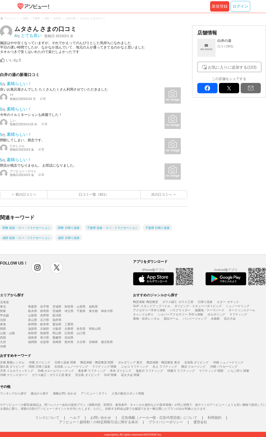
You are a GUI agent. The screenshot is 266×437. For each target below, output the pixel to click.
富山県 (32, 320)
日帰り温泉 (205, 302)
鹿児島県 (107, 342)
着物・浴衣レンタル (146, 318)
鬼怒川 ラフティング (149, 371)
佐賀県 (44, 342)
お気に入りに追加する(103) (232, 67)
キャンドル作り (143, 314)
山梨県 (32, 315)
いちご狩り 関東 (238, 371)
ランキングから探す (13, 393)
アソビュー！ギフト (94, 393)
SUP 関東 (110, 375)
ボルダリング (216, 314)
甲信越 (4, 315)
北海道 (4, 302)
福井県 (56, 320)
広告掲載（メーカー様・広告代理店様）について (159, 418)
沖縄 (3, 346)
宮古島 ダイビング (87, 375)
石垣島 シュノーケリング (71, 366)
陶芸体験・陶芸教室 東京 (163, 362)
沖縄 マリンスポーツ (13, 375)
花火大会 (230, 318)
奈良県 (81, 328)
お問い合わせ (100, 418)
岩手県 (44, 306)
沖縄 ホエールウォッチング (56, 371)
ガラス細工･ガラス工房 (177, 302)
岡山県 (56, 333)
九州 (3, 342)
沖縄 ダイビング (39, 362)
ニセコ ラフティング (134, 366)
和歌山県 (95, 328)
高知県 (69, 337)
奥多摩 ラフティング (91, 371)
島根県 (44, 333)
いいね (13, 60)
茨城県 (56, 311)
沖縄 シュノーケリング (228, 362)
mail (251, 88)
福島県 (93, 306)
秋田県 (69, 306)
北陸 (3, 320)
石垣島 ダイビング (196, 362)
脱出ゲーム (171, 318)
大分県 (81, 342)
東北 (3, 306)
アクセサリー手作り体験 (149, 310)
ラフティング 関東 (104, 366)
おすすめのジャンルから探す (155, 295)
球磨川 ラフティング (181, 371)
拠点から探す (40, 393)
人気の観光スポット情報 (128, 393)
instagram (37, 267)
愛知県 (56, 324)
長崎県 (56, 342)
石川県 (44, 320)
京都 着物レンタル (12, 362)
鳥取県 (32, 333)
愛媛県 (56, 337)
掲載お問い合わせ (65, 393)
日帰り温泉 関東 (65, 362)
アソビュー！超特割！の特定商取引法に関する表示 (98, 422)
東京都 (93, 311)
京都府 (44, 328)
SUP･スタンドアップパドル (151, 306)
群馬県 (44, 311)
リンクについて (47, 418)
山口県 (81, 333)
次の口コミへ (161, 194)
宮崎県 (93, 342)
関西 (3, 328)
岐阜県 (44, 324)
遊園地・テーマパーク (209, 310)
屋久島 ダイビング (12, 366)
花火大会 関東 (130, 375)
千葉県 (81, 311)
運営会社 (200, 422)
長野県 (44, 315)
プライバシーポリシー (166, 422)
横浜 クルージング (193, 366)
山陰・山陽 (7, 333)
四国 (3, 337)
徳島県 (32, 337)
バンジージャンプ (195, 318)
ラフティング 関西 (211, 371)
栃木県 (32, 311)
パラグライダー (180, 310)
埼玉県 (69, 311)
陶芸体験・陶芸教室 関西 (97, 362)
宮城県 (56, 306)
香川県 (44, 337)
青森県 (32, 306)
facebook (207, 88)
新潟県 (56, 315)
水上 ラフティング (164, 366)
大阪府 (56, 328)
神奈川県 (107, 311)
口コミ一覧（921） (94, 194)
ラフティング (238, 314)
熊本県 (69, 342)
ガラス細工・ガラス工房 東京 (51, 375)
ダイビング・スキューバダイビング (198, 306)
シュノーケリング (237, 306)
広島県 (69, 333)
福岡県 (32, 342)
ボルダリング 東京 (130, 362)
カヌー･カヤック (228, 302)
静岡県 (32, 324)
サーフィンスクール (242, 310)
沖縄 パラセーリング (223, 366)
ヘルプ (75, 418)
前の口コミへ (26, 194)
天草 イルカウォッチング (16, 371)
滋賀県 (32, 328)
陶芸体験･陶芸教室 (145, 302)
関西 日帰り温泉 (39, 366)
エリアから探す (12, 295)
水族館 (215, 318)
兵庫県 (69, 328)
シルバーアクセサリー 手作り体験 (180, 314)
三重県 (69, 324)
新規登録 (220, 6)
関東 (3, 311)
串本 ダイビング (120, 371)
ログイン (240, 6)
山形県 (81, 306)
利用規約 (214, 418)
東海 (3, 324)
